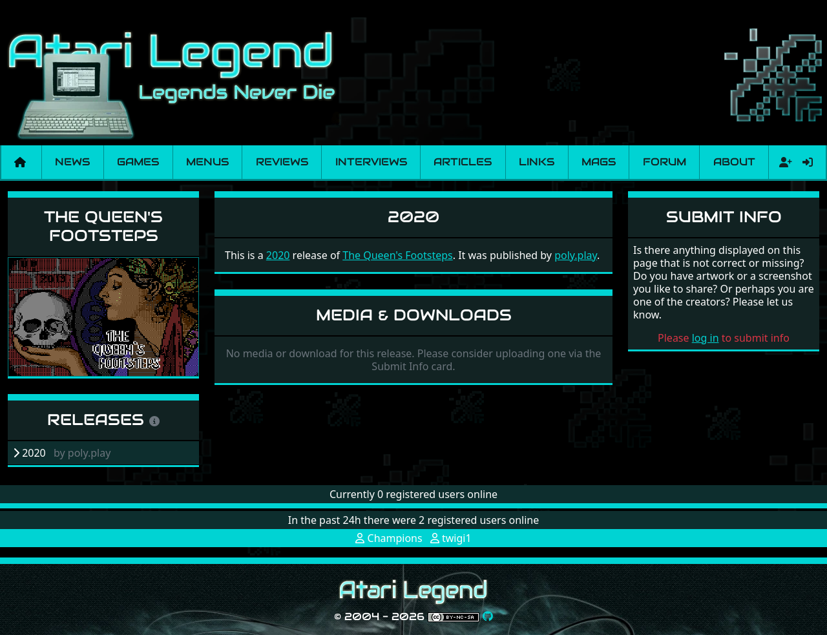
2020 (278, 255)
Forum (664, 162)
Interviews (371, 162)
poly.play (575, 255)
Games (138, 162)
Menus (207, 162)
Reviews (282, 162)
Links (536, 162)
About (734, 162)
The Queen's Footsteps (103, 226)
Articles (463, 162)
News (72, 162)
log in (705, 338)
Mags (598, 162)
